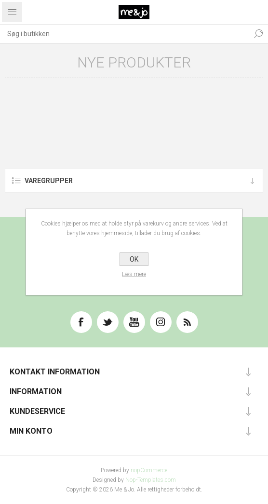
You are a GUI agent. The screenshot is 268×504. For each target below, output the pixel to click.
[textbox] (124, 33)
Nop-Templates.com (150, 480)
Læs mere (134, 274)
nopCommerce (149, 470)
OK (134, 259)
